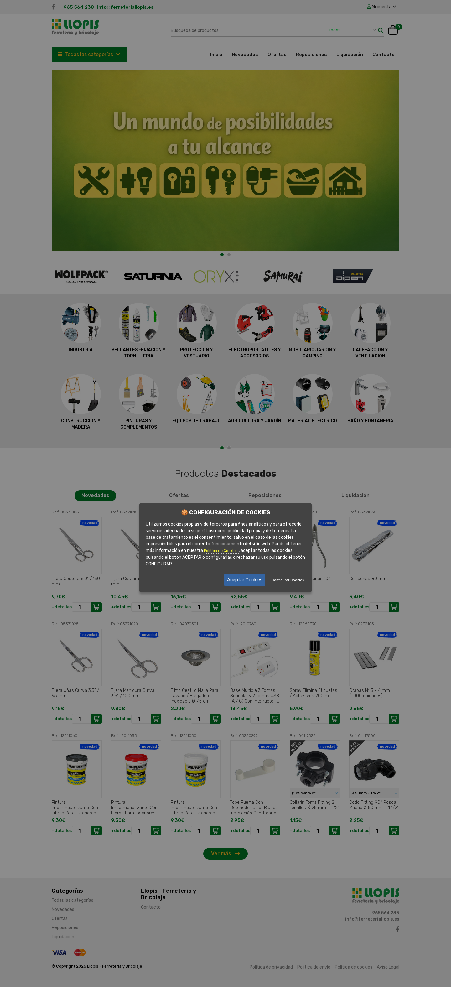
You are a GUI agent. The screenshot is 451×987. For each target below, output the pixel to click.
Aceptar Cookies (244, 580)
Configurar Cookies (288, 580)
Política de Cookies (221, 550)
